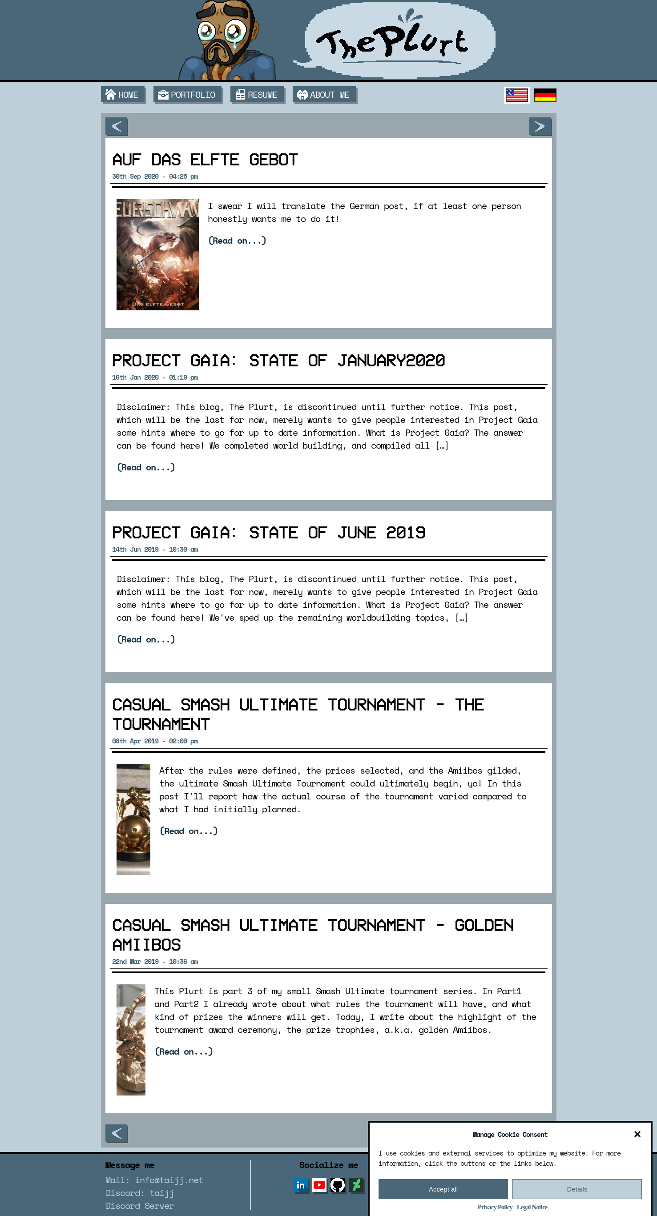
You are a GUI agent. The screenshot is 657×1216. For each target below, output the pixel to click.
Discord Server (139, 1205)
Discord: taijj (139, 1192)
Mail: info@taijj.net (154, 1179)
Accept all (443, 1203)
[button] (637, 1148)
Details (577, 1203)
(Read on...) (237, 240)
